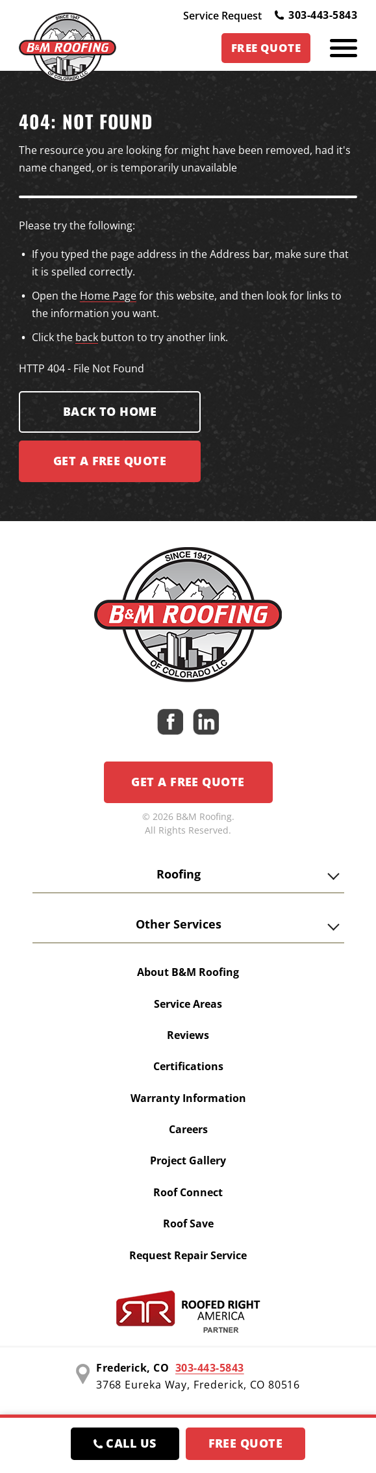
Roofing (179, 874)
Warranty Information (188, 1098)
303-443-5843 (316, 15)
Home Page (108, 295)
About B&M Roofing (188, 972)
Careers (188, 1129)
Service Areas (188, 1004)
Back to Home (110, 411)
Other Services (178, 924)
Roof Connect (188, 1192)
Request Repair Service (188, 1255)
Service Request (222, 15)
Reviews (188, 1035)
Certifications (188, 1066)
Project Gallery (188, 1160)
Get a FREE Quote (109, 460)
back (86, 337)
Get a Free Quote (187, 781)
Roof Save (188, 1223)
